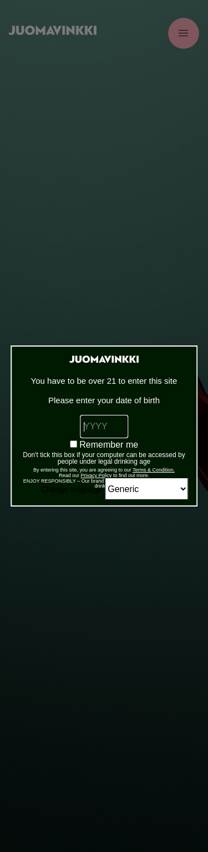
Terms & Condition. (154, 470)
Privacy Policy (95, 475)
